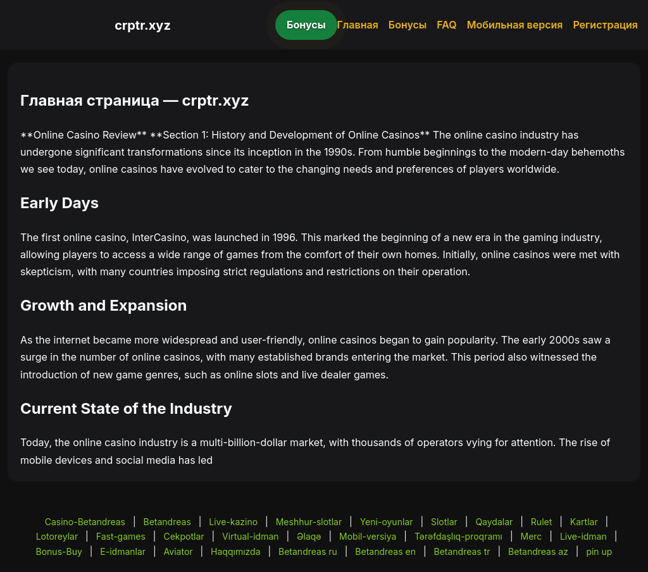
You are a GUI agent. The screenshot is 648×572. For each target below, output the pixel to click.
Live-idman (583, 536)
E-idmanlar (123, 551)
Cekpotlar (183, 536)
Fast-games (121, 536)
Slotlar (444, 521)
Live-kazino (233, 521)
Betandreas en (385, 551)
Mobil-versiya (367, 536)
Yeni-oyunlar (386, 521)
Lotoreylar (57, 536)
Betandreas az (538, 551)
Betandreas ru (307, 551)
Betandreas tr (461, 551)
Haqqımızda (235, 551)
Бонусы (306, 24)
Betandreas (167, 521)
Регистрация (605, 24)
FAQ (446, 24)
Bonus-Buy (59, 551)
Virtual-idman (250, 536)
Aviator (178, 551)
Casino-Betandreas (85, 521)
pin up (599, 551)
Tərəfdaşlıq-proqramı (458, 536)
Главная (357, 24)
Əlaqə (309, 536)
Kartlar (584, 521)
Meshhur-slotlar (309, 521)
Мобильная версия (515, 24)
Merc (531, 536)
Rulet (541, 521)
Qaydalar (494, 521)
